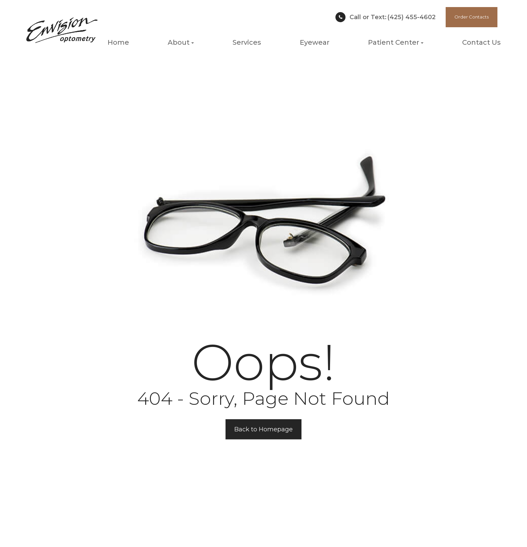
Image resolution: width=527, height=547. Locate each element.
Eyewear (314, 42)
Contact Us (481, 42)
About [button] (181, 42)
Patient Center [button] (395, 42)
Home (118, 42)
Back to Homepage (263, 429)
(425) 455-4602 (393, 17)
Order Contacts (471, 16)
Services (247, 42)
